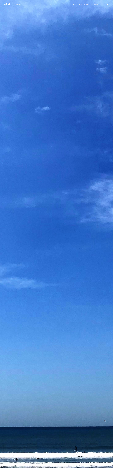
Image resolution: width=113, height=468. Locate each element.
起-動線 (7, 4)
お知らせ (87, 4)
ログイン (97, 4)
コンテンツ (76, 4)
